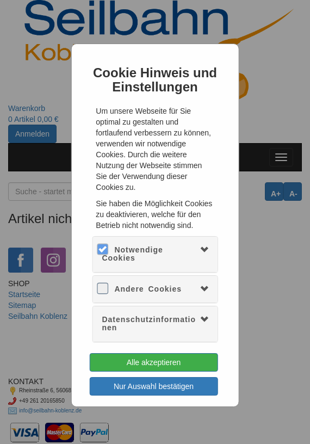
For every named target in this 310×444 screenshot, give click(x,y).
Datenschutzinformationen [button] (149, 323)
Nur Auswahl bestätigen (154, 386)
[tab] (154, 254)
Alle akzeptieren (154, 362)
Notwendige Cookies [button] (132, 253)
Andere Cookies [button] (148, 289)
